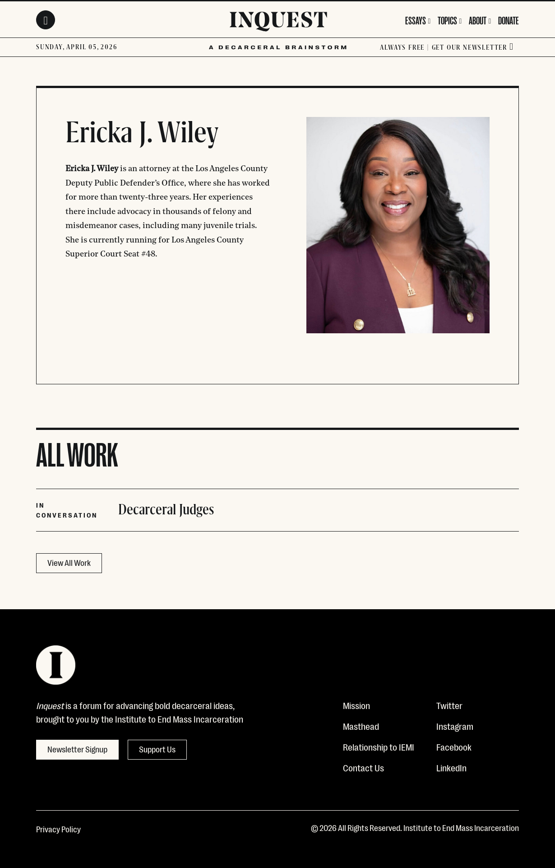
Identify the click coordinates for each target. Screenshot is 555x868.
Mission (356, 705)
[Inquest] (278, 23)
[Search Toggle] (45, 19)
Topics (447, 19)
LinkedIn (451, 767)
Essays (415, 19)
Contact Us (363, 767)
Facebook (454, 746)
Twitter (449, 705)
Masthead (361, 725)
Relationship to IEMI (378, 746)
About (477, 19)
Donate (508, 19)
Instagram (454, 725)
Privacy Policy (58, 829)
